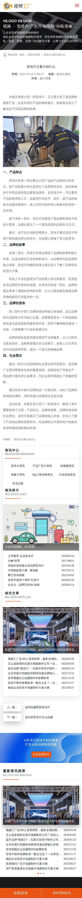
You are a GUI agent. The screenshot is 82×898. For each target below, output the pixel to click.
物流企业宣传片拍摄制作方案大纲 (29, 687)
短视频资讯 (67, 465)
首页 (22, 54)
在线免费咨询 (41, 754)
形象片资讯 (18, 474)
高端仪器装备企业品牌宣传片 (26, 565)
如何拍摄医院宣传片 (37, 707)
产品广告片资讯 (42, 465)
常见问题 (17, 483)
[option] (41, 827)
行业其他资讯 (67, 474)
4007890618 (62, 893)
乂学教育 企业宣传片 (21, 556)
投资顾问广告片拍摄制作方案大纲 (27, 863)
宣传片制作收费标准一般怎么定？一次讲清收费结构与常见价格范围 (34, 682)
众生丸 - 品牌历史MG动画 (24, 584)
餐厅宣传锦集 (16, 575)
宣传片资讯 (34, 54)
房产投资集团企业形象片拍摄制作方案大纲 (32, 868)
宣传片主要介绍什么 (54, 54)
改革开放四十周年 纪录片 (23, 579)
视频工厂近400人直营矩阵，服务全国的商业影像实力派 (33, 658)
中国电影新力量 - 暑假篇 (23, 570)
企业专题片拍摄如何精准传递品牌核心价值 (33, 673)
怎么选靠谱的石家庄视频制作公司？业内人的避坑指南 (33, 663)
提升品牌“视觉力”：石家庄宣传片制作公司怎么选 (33, 668)
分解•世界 (14, 560)
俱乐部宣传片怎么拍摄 (39, 717)
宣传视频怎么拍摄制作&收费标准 (28, 678)
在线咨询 (20, 893)
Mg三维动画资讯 (42, 474)
